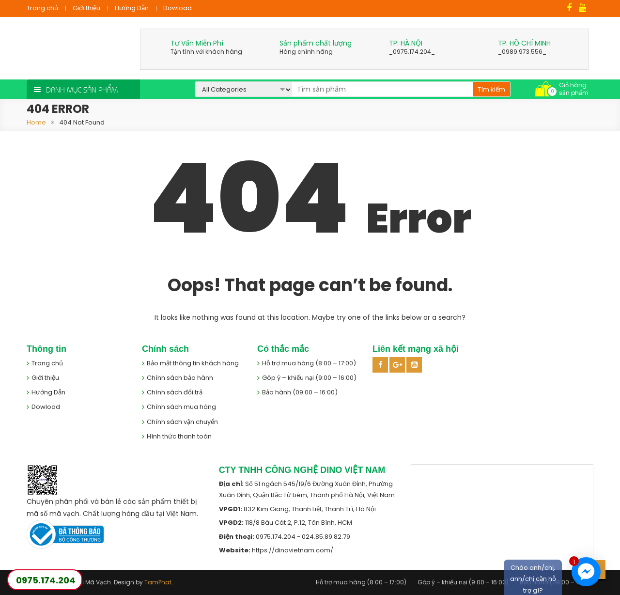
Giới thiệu (86, 8)
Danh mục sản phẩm (82, 89)
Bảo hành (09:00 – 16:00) (300, 392)
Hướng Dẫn (132, 8)
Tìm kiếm (491, 89)
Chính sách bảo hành (180, 377)
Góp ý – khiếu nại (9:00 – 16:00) (309, 377)
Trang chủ (42, 8)
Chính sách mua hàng (181, 406)
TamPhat (157, 582)
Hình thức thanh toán (179, 436)
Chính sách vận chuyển (182, 421)
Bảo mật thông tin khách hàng (193, 363)
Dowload (177, 8)
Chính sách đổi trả (174, 392)
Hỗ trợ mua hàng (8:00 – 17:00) (309, 363)
